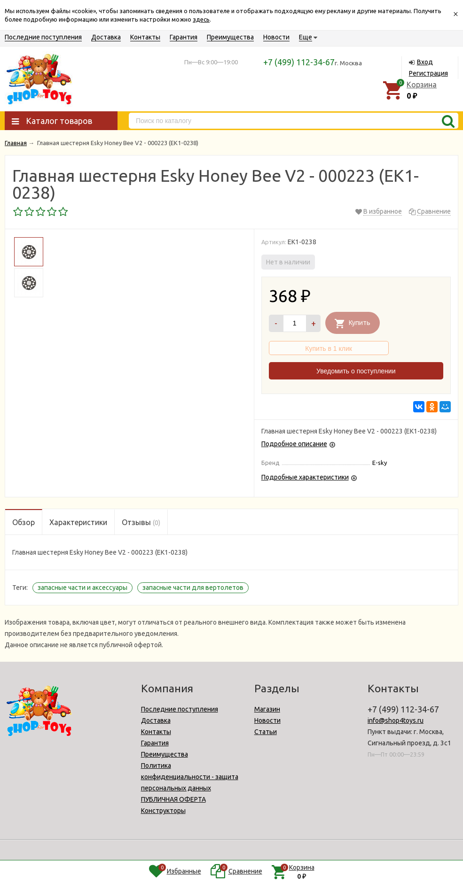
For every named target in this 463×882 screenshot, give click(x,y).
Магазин (267, 709)
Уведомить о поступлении (355, 371)
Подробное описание (294, 444)
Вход (425, 62)
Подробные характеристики (305, 477)
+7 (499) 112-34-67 (299, 62)
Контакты (145, 37)
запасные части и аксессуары (82, 587)
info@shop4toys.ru (396, 720)
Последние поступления (43, 37)
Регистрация (428, 73)
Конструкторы (163, 810)
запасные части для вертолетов (192, 587)
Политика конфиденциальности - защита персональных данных (189, 777)
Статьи (265, 731)
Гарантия (183, 37)
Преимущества (230, 37)
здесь (201, 19)
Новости (276, 37)
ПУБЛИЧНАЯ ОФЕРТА (173, 799)
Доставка (106, 37)
